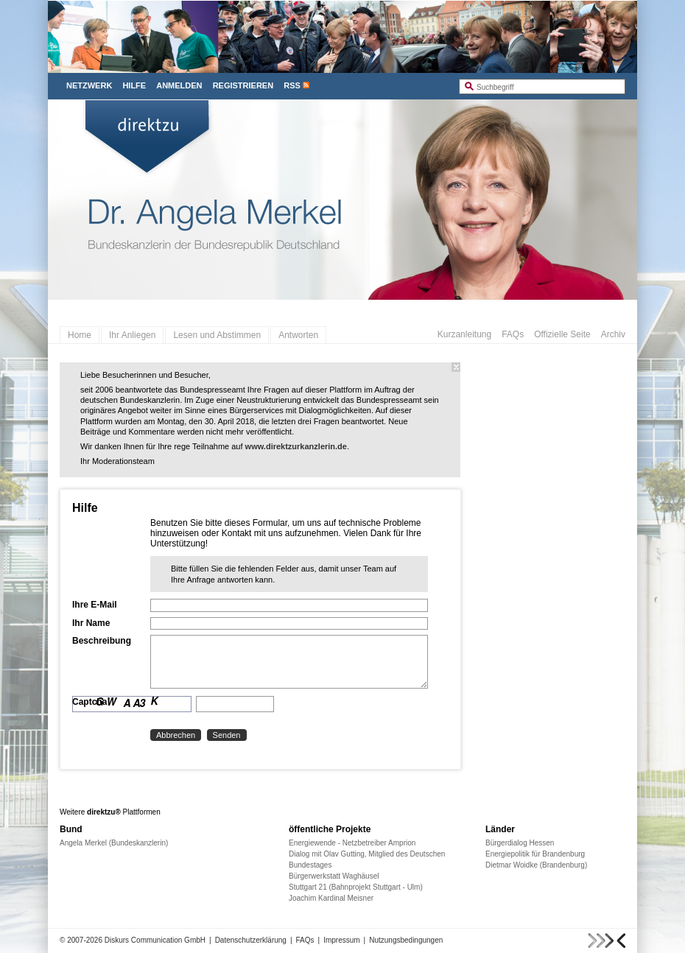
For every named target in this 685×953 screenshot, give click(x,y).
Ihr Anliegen (132, 335)
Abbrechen (175, 735)
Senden (227, 735)
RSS (292, 85)
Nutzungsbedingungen (406, 940)
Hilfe (134, 85)
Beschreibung (101, 641)
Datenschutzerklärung (251, 940)
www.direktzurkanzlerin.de (296, 446)
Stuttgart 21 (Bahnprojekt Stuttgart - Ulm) (356, 887)
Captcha (89, 702)
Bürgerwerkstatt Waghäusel (334, 876)
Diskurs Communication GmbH (155, 940)
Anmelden (179, 85)
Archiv (613, 334)
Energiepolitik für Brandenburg (535, 854)
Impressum (341, 940)
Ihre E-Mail (94, 604)
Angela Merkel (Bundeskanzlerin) (114, 843)
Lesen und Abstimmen (217, 335)
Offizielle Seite (562, 334)
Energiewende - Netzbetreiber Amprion (352, 843)
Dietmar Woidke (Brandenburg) (536, 865)
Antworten (298, 335)
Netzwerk (89, 85)
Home (79, 335)
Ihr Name (91, 623)
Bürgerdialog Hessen (519, 843)
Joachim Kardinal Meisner (331, 898)
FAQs (513, 334)
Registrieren (243, 85)
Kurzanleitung (464, 334)
